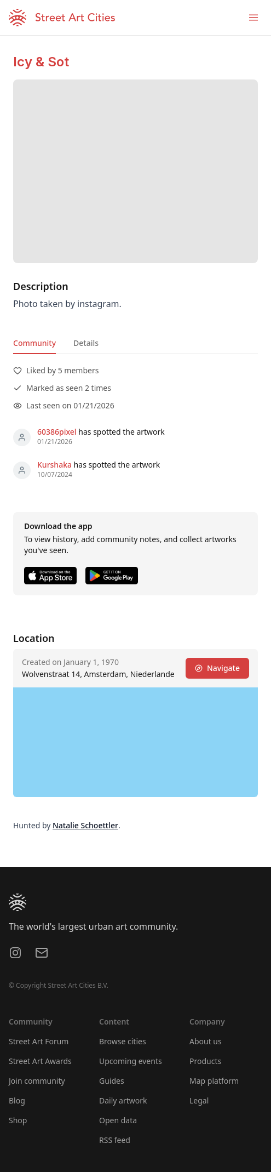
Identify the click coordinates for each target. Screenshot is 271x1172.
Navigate (217, 668)
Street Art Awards (40, 1061)
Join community (37, 1081)
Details (86, 343)
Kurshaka (54, 464)
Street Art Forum (38, 1041)
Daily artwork (123, 1100)
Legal (199, 1100)
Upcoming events (130, 1061)
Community (34, 343)
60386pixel (57, 431)
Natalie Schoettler (85, 825)
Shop (18, 1120)
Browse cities (122, 1041)
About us (205, 1041)
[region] (135, 742)
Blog (17, 1100)
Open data (118, 1120)
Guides (111, 1081)
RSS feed (114, 1140)
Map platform (214, 1081)
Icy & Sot (41, 62)
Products (205, 1061)
